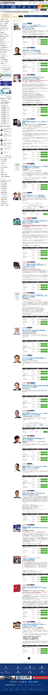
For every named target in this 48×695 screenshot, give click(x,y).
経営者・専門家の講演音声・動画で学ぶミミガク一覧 (5, 103)
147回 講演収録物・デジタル (5, 112)
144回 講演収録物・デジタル (5, 118)
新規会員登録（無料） (43, 2)
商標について (41, 689)
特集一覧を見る (9, 96)
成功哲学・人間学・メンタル (5, 41)
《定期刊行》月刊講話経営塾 (5, 21)
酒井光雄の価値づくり (4, 186)
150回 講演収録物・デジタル (5, 107)
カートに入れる (44, 63)
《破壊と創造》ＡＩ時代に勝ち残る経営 (31, 50)
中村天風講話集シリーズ (4, 45)
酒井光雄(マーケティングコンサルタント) (29, 267)
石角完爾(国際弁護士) (25, 169)
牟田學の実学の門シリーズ (5, 49)
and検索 (35, 9)
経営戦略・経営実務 (4, 25)
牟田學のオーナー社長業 (4, 205)
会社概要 (6, 689)
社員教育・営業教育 (4, 174)
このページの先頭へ (24, 662)
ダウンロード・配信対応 (4, 23)
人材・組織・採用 (3, 161)
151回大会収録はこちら (4, 105)
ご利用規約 (16, 689)
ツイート (35, 681)
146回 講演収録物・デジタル (5, 114)
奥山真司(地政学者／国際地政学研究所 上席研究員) (30, 494)
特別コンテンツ (4, 63)
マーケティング (3, 30)
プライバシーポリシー (24, 689)
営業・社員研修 (3, 38)
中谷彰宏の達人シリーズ (4, 201)
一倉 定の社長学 (3, 190)
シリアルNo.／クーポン (5, 65)
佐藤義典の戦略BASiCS (4, 192)
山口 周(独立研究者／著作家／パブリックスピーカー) (31, 416)
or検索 (39, 9)
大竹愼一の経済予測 (4, 194)
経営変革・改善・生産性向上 (5, 36)
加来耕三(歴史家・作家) (26, 388)
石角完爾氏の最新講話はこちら (27, 313)
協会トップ (19, 684)
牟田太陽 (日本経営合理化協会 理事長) (28, 560)
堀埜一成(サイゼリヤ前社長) (26, 223)
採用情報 (11, 689)
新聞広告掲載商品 (4, 59)
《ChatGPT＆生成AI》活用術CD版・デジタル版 (33, 77)
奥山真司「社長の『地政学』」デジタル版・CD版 (33, 493)
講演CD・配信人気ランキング (5, 123)
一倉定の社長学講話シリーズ (5, 47)
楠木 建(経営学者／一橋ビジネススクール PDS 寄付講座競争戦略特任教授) (34, 124)
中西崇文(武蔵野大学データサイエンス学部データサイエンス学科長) (33, 590)
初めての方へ (3, 54)
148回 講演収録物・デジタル (5, 110)
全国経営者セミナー (39, 684)
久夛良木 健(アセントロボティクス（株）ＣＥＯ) (30, 360)
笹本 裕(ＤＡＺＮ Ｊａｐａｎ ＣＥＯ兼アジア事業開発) (31, 51)
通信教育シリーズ (3, 172)
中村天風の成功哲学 (4, 188)
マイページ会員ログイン (33, 2)
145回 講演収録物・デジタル (5, 116)
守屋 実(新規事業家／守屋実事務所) (28, 530)
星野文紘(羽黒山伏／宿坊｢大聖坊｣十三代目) (29, 333)
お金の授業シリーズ (4, 43)
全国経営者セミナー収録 (4, 19)
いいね (30, 681)
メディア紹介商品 (4, 61)
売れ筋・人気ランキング (5, 55)
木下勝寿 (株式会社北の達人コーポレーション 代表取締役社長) (32, 627)
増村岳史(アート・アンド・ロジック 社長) (29, 469)
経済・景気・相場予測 (4, 34)
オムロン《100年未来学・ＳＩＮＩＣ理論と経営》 (33, 195)
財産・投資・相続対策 (4, 167)
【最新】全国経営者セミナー (5, 100)
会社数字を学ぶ (3, 163)
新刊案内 (3, 57)
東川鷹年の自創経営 (4, 199)
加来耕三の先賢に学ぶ (4, 203)
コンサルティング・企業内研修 (28, 684)
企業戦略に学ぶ (3, 32)
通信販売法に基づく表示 (33, 689)
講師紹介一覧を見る (8, 155)
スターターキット (3, 178)
